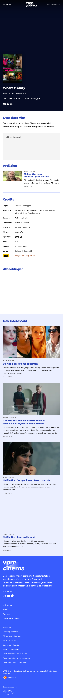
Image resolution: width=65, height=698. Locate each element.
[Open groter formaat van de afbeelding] (31, 290)
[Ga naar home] (31, 4)
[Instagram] (4, 595)
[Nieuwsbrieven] (53, 4)
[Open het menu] (7, 4)
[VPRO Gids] (8, 692)
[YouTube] (8, 595)
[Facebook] (12, 595)
